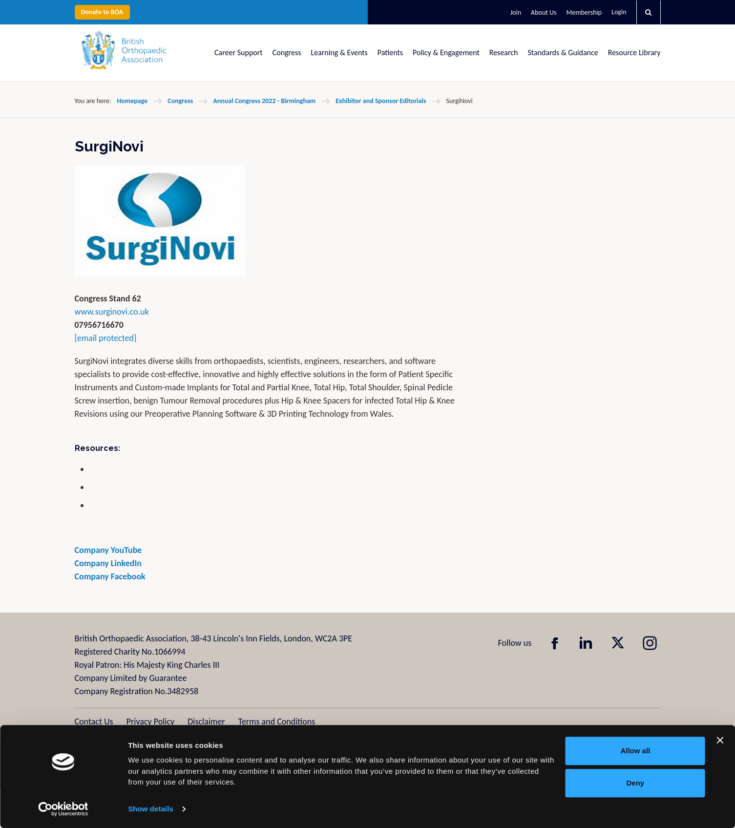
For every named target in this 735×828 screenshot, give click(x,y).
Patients (390, 52)
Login (618, 12)
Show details (150, 809)
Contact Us (94, 721)
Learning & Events (339, 52)
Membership (584, 12)
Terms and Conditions (276, 721)
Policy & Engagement (446, 52)
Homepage (132, 101)
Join (515, 12)
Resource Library (634, 52)
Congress (287, 52)
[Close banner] (719, 740)
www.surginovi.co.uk (112, 311)
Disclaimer (206, 721)
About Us (544, 12)
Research (503, 52)
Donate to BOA (102, 12)
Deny (636, 783)
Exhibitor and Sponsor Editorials (381, 101)
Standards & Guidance (563, 52)
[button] (648, 12)
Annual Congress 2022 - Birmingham (264, 101)
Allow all (635, 750)
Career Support (238, 52)
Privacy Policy (150, 721)
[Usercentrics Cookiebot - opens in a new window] (63, 809)
